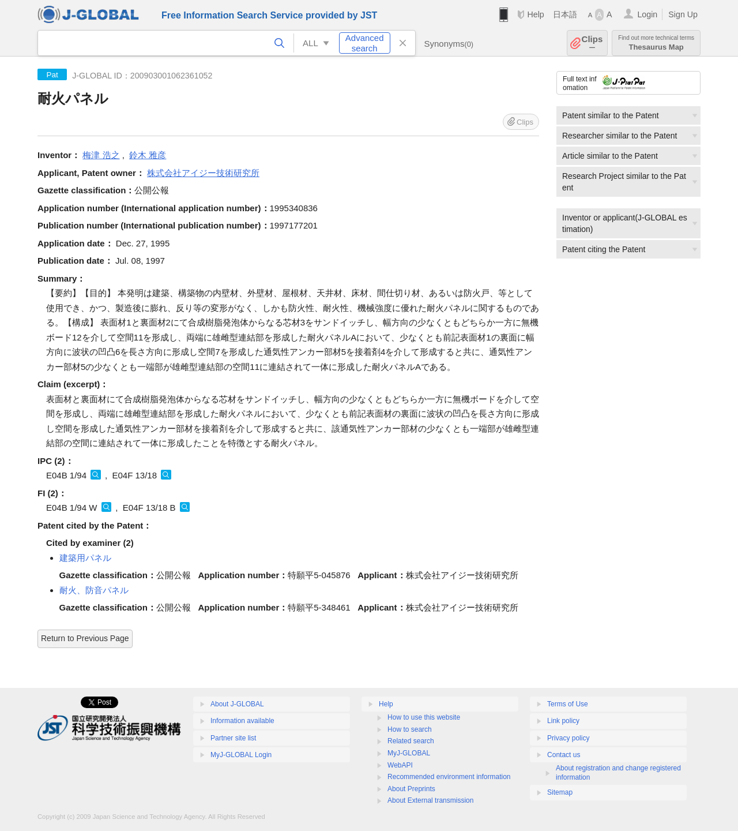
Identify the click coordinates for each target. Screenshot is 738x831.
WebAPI (400, 765)
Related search (410, 741)
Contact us (563, 755)
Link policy (563, 721)
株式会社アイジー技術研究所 (203, 173)
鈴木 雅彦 (147, 155)
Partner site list (233, 738)
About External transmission (430, 800)
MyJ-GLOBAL (408, 753)
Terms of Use (567, 704)
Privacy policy (568, 738)
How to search (409, 729)
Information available (242, 721)
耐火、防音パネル (94, 590)
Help (535, 14)
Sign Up (683, 14)
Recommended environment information (448, 777)
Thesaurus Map (656, 43)
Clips (592, 43)
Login (647, 14)
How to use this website (423, 717)
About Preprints (411, 789)
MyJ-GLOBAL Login (241, 755)
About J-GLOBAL (237, 704)
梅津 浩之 (100, 155)
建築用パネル (85, 558)
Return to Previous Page (85, 638)
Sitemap (560, 792)
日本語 (565, 14)
